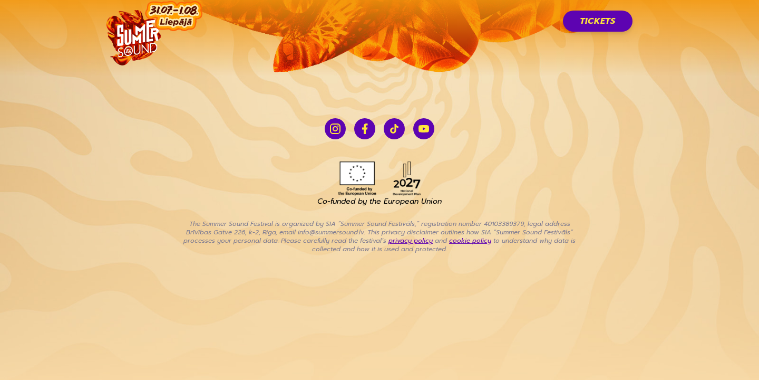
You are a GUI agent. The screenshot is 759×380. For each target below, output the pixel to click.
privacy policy (410, 240)
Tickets (598, 21)
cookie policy (470, 240)
